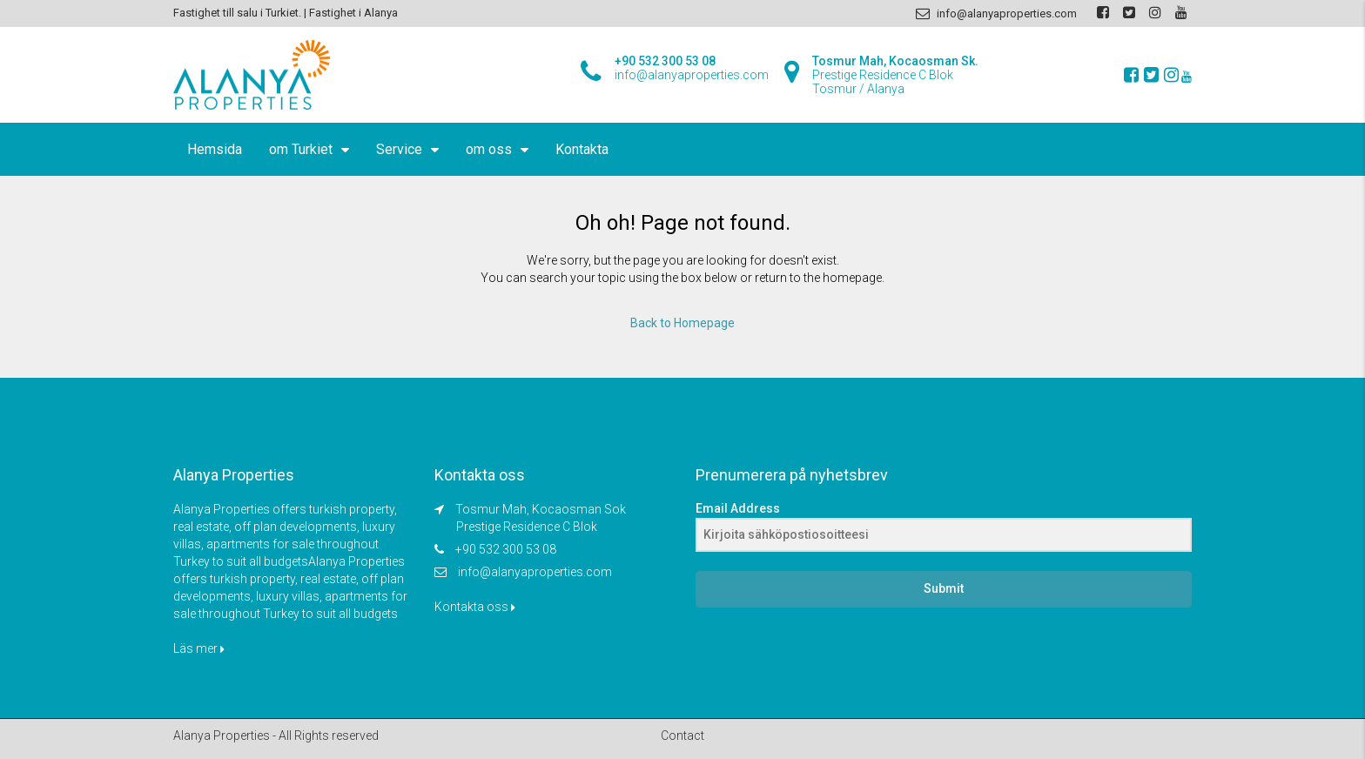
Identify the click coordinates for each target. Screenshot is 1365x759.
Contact (682, 735)
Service (399, 149)
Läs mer (199, 648)
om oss (489, 149)
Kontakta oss (474, 607)
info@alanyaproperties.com (535, 572)
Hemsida (214, 149)
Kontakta (582, 149)
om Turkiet (301, 149)
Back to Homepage (682, 323)
